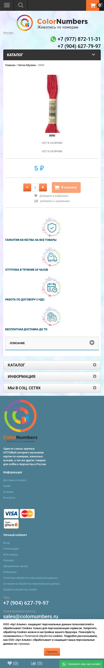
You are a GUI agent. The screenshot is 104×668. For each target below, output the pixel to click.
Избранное (9, 572)
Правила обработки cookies (20, 589)
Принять (52, 651)
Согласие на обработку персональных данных (31, 583)
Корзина (8, 560)
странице (23, 643)
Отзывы (8, 491)
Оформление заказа (15, 566)
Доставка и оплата (14, 480)
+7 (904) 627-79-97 (26, 603)
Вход (6, 542)
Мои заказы (10, 554)
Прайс (7, 486)
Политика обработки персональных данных (30, 577)
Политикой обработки (38, 636)
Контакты (9, 497)
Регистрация (11, 548)
